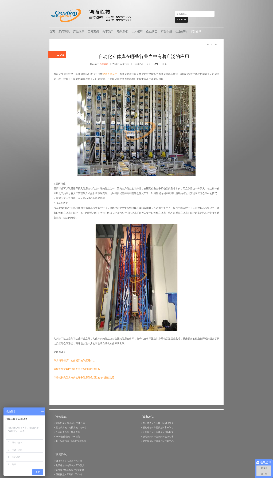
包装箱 (78, 460)
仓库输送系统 (62, 432)
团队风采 (169, 432)
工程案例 (93, 31)
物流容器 (60, 460)
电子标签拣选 (62, 441)
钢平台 (83, 427)
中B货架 (76, 436)
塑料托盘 (60, 474)
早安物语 (147, 423)
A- (216, 44)
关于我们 (108, 31)
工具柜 (70, 474)
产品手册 (166, 31)
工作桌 (78, 474)
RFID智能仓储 (63, 436)
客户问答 (169, 427)
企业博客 (151, 31)
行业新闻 (158, 436)
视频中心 (169, 441)
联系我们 (122, 31)
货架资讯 (195, 31)
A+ (208, 44)
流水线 (59, 469)
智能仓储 (79, 469)
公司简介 (147, 432)
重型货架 (60, 423)
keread (90, 15)
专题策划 (158, 427)
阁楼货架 (73, 427)
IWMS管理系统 (78, 441)
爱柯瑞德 (147, 427)
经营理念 (158, 432)
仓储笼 (70, 460)
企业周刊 (158, 423)
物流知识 (169, 423)
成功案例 (147, 441)
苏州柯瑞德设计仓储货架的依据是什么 (74, 360)
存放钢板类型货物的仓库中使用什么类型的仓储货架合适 (84, 377)
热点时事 (169, 436)
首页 (52, 31)
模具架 (70, 423)
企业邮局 (181, 31)
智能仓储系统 (109, 74)
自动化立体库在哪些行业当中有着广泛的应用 (144, 56)
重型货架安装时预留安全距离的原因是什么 (77, 368)
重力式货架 (61, 427)
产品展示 (78, 31)
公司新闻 (147, 436)
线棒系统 (68, 469)
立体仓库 (80, 423)
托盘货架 (75, 432)
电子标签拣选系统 (64, 465)
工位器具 (80, 465)
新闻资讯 (64, 31)
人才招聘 (137, 31)
